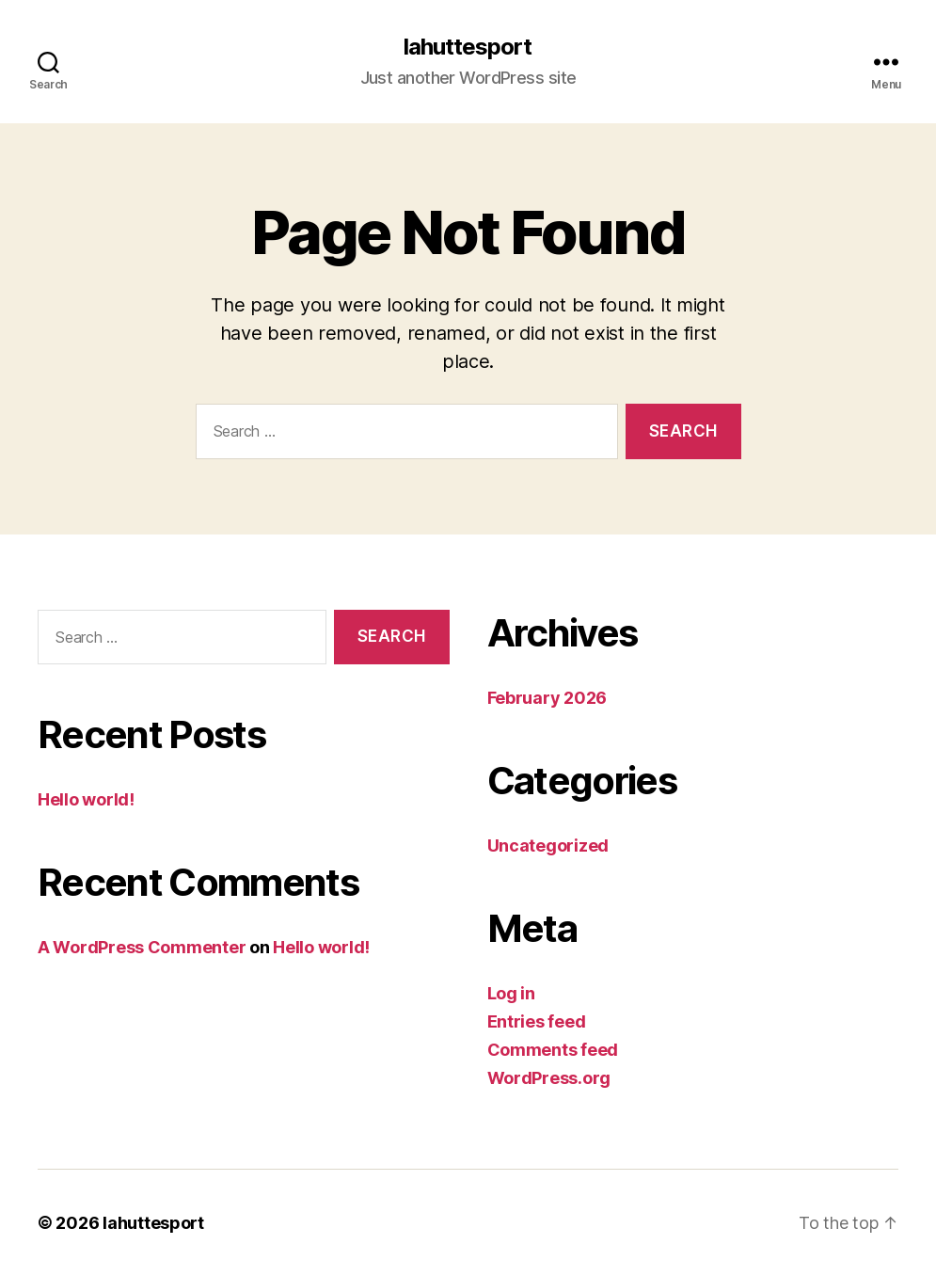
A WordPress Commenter (142, 947)
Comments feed (553, 1050)
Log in (511, 993)
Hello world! (86, 799)
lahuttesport (467, 47)
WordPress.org (549, 1078)
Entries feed (536, 1021)
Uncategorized (548, 845)
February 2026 (547, 698)
